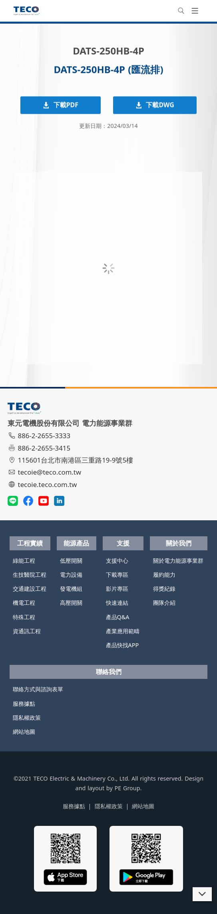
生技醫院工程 (29, 574)
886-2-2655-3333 (40, 435)
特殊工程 (24, 617)
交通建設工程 (29, 588)
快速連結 (117, 602)
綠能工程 (24, 560)
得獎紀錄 (164, 588)
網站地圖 (24, 731)
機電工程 (24, 602)
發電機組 (71, 588)
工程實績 (30, 543)
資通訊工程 (27, 631)
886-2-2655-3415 (40, 448)
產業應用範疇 (122, 631)
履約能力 (164, 574)
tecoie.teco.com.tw (43, 484)
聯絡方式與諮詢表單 (38, 689)
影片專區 (117, 588)
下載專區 (117, 574)
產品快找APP (122, 645)
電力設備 (71, 574)
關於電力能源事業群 (178, 560)
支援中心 (117, 560)
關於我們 (178, 543)
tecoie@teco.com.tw (45, 472)
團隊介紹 (164, 602)
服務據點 (24, 703)
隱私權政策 (27, 717)
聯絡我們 (108, 671)
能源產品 (76, 543)
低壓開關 (71, 560)
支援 (123, 543)
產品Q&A (117, 617)
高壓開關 (71, 602)
